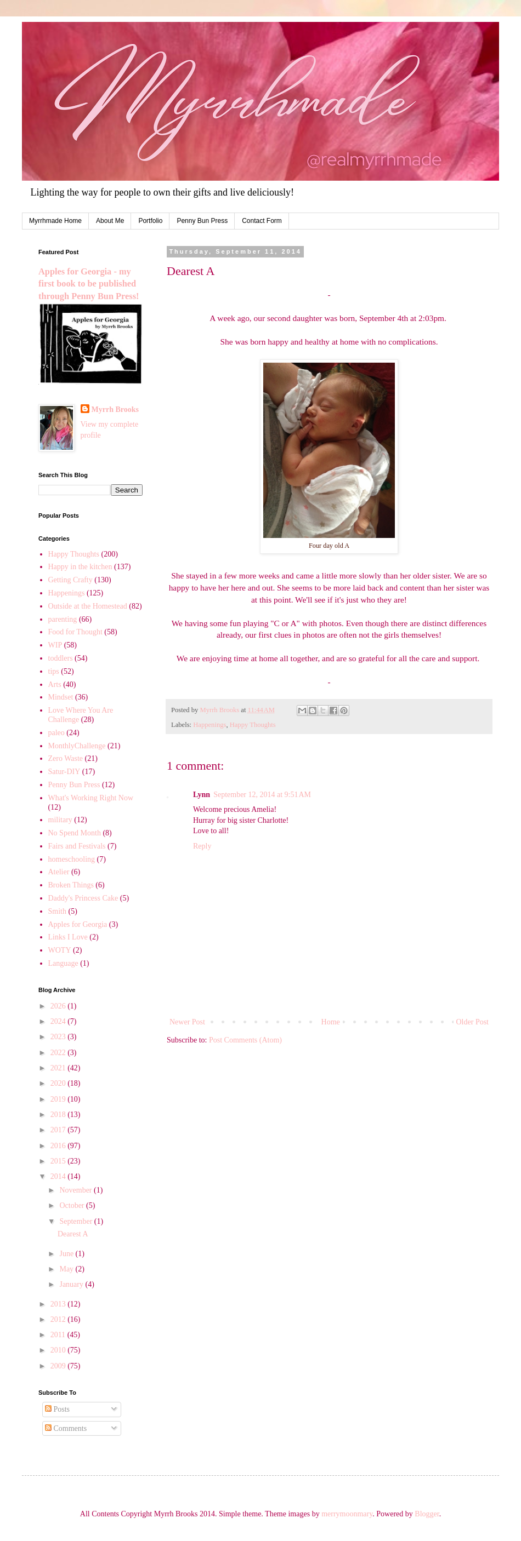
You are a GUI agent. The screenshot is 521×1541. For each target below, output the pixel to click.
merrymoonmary (346, 1514)
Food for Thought (75, 632)
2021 (59, 1068)
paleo (56, 733)
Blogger (427, 1514)
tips (53, 671)
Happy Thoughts (253, 725)
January (72, 1284)
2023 (59, 1037)
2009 (59, 1366)
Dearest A (73, 1234)
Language (63, 963)
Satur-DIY (64, 771)
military (60, 820)
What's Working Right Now (91, 798)
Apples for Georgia (77, 924)
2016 (59, 1146)
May (67, 1269)
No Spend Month (74, 833)
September (76, 1221)
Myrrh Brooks (115, 409)
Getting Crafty (70, 580)
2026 (59, 1006)
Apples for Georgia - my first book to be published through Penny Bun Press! (88, 284)
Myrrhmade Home (55, 221)
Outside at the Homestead (87, 606)
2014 (59, 1176)
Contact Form (262, 221)
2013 (59, 1304)
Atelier (59, 872)
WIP (55, 645)
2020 (59, 1083)
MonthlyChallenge (77, 746)
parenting (62, 619)
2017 (59, 1130)
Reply (202, 846)
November (76, 1190)
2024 (59, 1021)
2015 (59, 1161)
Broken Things (71, 885)
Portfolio (150, 221)
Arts (54, 684)
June (67, 1254)
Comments (66, 1428)
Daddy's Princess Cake (83, 898)
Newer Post (187, 1022)
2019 (59, 1099)
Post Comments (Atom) (245, 1040)
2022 (59, 1053)
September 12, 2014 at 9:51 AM (262, 794)
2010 (59, 1350)
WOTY (59, 950)
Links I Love (68, 937)
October (72, 1205)
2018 (59, 1114)
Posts (57, 1409)
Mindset (60, 697)
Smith (57, 911)
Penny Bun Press (202, 221)
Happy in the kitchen (80, 567)
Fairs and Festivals (77, 846)
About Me (110, 221)
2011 (58, 1335)
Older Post (472, 1022)
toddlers (60, 658)
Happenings (209, 725)
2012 (59, 1319)
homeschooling (71, 859)
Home (330, 1022)
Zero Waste (65, 758)
